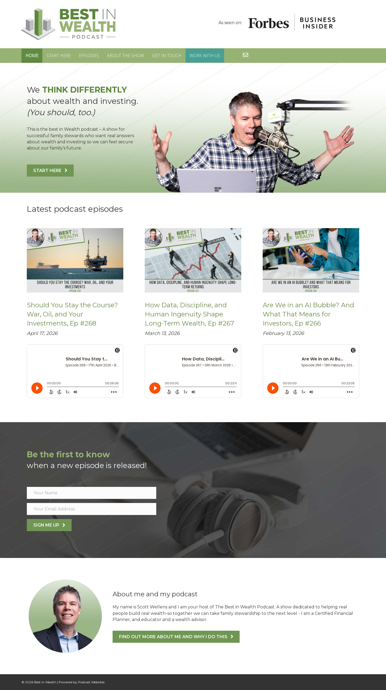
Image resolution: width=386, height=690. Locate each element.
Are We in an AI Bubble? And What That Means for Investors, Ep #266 (308, 314)
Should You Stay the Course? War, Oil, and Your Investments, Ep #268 (72, 314)
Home (31, 56)
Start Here (58, 56)
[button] (50, 171)
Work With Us (205, 56)
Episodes (89, 56)
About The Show (125, 56)
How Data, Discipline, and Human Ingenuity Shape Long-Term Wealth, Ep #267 (189, 314)
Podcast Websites (91, 682)
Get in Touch (166, 56)
